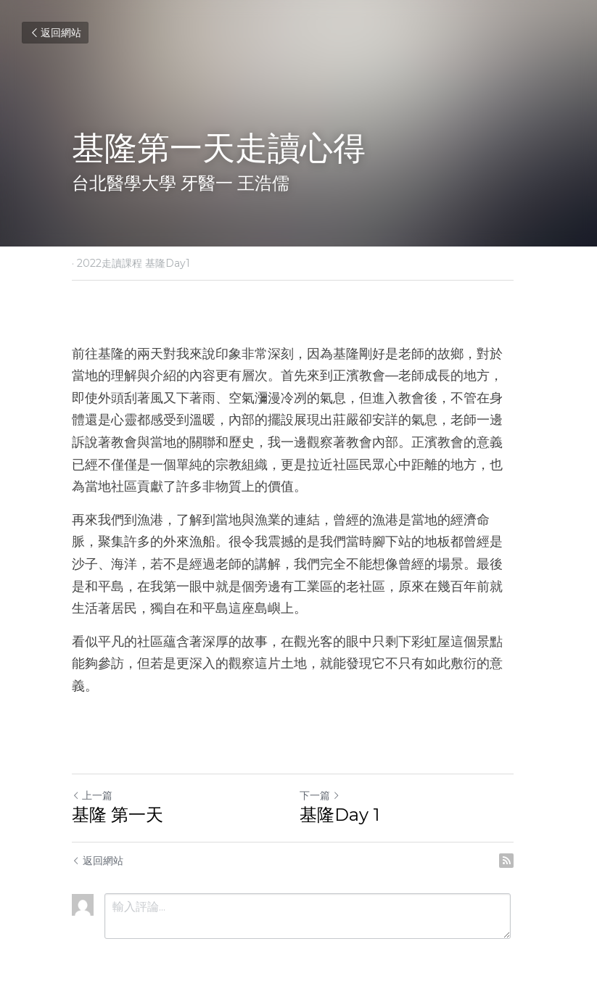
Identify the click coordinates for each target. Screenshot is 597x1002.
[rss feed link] (518, 838)
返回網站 (55, 32)
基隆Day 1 (346, 792)
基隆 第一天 (117, 792)
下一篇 (326, 772)
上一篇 (92, 772)
